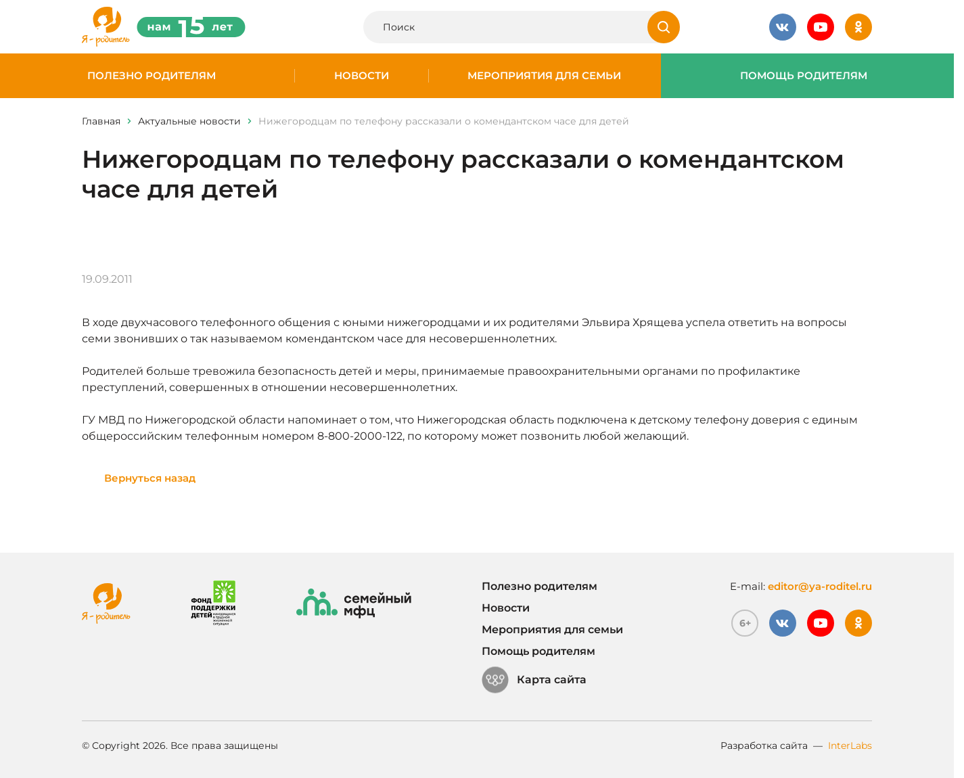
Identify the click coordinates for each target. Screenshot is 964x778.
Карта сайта (534, 679)
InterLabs (850, 745)
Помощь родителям (803, 76)
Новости (361, 76)
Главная (101, 121)
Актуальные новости (189, 121)
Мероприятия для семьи (544, 76)
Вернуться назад (150, 478)
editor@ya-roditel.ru (820, 586)
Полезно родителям (151, 76)
